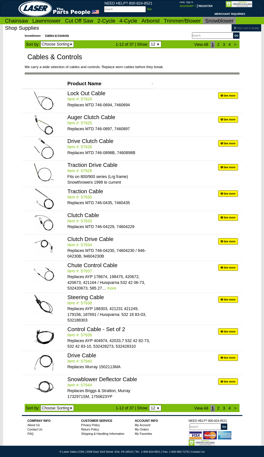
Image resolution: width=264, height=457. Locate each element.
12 (155, 44)
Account (188, 4)
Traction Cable (85, 191)
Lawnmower (46, 21)
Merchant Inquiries (229, 13)
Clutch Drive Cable (90, 239)
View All (201, 44)
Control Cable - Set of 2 (96, 329)
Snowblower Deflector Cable (102, 379)
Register (205, 6)
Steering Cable (85, 297)
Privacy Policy (90, 425)
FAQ (31, 433)
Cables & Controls (57, 35)
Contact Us (35, 429)
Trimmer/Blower (182, 21)
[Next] (235, 44)
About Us (34, 425)
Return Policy (90, 429)
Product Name (84, 83)
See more (228, 95)
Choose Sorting (57, 44)
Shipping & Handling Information (102, 433)
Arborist (151, 21)
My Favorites (143, 433)
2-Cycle (106, 21)
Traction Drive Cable (92, 165)
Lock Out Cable (86, 93)
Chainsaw (16, 21)
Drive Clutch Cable (90, 141)
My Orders (142, 429)
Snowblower (219, 21)
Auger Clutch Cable (91, 117)
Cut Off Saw (79, 21)
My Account (143, 425)
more (111, 288)
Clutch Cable (83, 215)
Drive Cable (81, 355)
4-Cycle (128, 21)
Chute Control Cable (92, 265)
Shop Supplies (22, 28)
